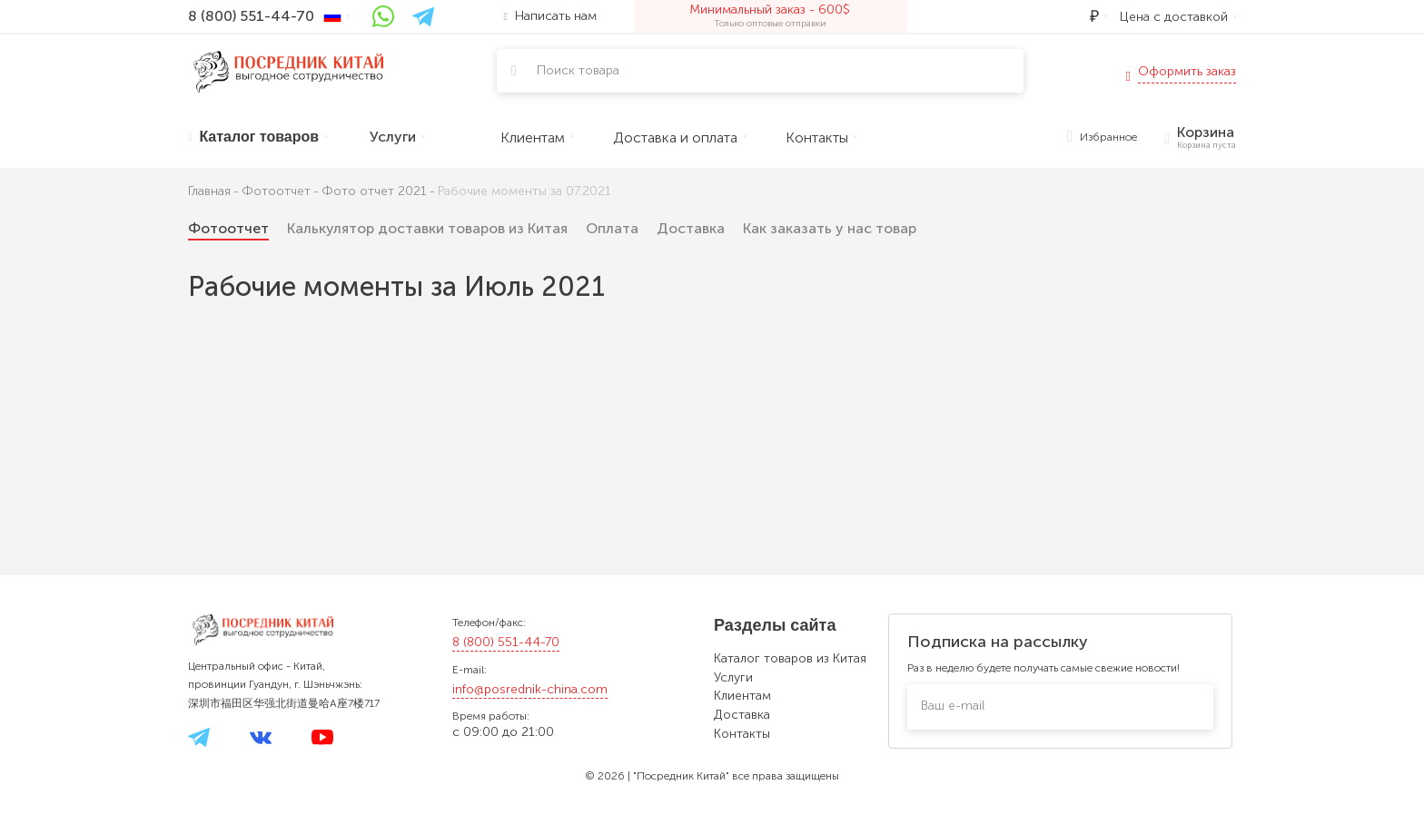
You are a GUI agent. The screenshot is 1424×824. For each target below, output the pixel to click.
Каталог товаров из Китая (790, 658)
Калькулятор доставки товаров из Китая (427, 228)
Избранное (1102, 137)
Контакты (742, 733)
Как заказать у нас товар (829, 228)
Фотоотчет (228, 228)
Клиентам (742, 695)
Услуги (733, 677)
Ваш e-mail (952, 705)
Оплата (612, 228)
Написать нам (550, 16)
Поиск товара (578, 70)
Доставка (691, 228)
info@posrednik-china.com (530, 689)
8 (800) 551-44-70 (505, 642)
